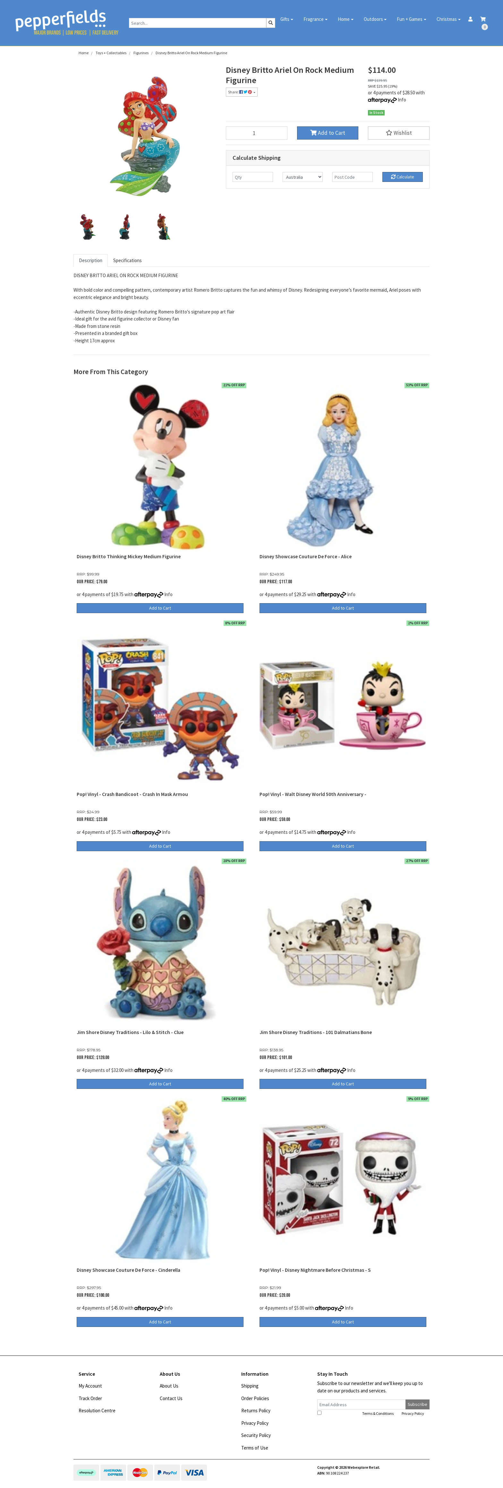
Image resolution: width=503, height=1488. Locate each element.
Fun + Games (409, 19)
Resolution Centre (97, 1410)
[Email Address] (361, 1404)
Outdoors (373, 19)
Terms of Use (254, 1448)
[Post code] (352, 177)
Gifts (284, 19)
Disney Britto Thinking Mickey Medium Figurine (129, 556)
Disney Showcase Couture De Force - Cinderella (128, 1270)
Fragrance (313, 19)
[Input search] (197, 23)
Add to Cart (327, 132)
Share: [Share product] (240, 92)
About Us (169, 1386)
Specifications (127, 260)
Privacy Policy (255, 1423)
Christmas (447, 19)
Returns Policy (255, 1410)
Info (402, 100)
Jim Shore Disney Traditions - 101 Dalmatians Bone (316, 1032)
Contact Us (171, 1398)
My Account (90, 1386)
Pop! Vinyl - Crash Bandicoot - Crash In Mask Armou (132, 794)
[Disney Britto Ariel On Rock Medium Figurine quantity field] (256, 133)
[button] (399, 133)
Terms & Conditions (378, 1413)
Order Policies (255, 1398)
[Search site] (270, 23)
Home (344, 19)
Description (90, 260)
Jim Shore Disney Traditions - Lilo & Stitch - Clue (130, 1032)
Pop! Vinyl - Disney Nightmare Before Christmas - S (315, 1270)
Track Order (90, 1398)
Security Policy (256, 1435)
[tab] (90, 260)
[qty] (253, 177)
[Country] (303, 177)
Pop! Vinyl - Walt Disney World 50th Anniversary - (313, 794)
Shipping (250, 1386)
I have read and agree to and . (371, 1413)
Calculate (402, 177)
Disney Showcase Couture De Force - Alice (306, 556)
